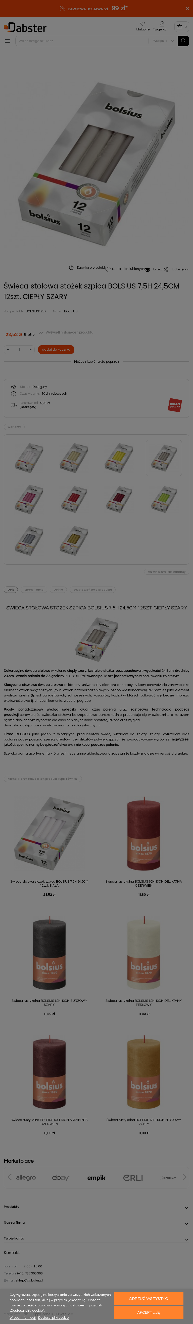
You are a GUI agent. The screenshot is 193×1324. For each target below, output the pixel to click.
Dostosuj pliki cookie (53, 1317)
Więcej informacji (23, 1317)
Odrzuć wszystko (148, 1299)
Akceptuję (148, 1312)
